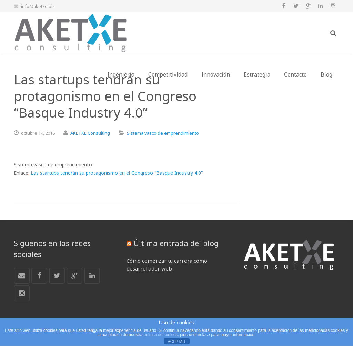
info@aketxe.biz (38, 6)
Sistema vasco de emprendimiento (163, 133)
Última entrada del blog (176, 243)
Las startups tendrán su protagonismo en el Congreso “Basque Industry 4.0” (117, 173)
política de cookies (161, 334)
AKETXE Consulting (90, 133)
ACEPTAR (176, 341)
